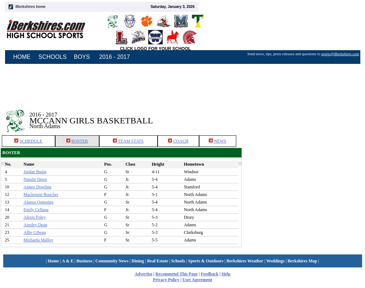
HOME (22, 57)
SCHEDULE (30, 141)
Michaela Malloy (38, 240)
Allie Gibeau (34, 232)
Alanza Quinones (38, 202)
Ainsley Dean (35, 224)
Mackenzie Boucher (40, 194)
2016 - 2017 (114, 57)
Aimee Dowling (37, 186)
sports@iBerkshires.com (340, 54)
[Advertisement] (303, 115)
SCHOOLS (53, 57)
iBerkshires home (31, 7)
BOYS (82, 57)
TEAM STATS (131, 141)
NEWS (220, 141)
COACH (180, 141)
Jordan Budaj (35, 171)
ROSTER (79, 141)
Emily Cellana (35, 209)
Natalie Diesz (35, 179)
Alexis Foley (34, 217)
